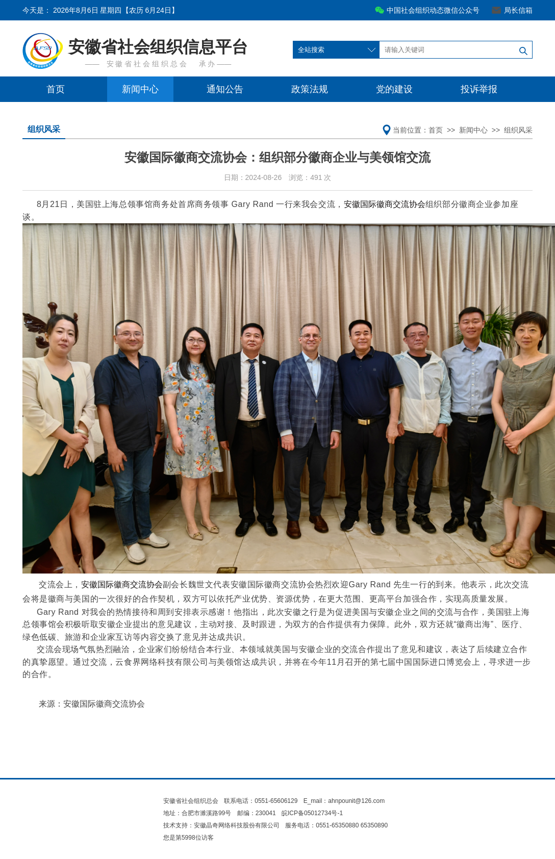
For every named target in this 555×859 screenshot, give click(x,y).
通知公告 (225, 89)
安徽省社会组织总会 (190, 800)
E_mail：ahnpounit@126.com (344, 800)
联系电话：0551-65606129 (261, 800)
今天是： (100, 10)
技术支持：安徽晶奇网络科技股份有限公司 (221, 825)
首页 (55, 89)
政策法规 (309, 89)
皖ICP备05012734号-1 (312, 813)
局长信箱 (518, 10)
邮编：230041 (256, 813)
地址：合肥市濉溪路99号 (197, 813)
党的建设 (394, 89)
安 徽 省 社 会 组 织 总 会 (147, 64)
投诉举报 (479, 89)
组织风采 (44, 129)
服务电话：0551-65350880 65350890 (336, 825)
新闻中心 (140, 89)
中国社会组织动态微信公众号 (433, 10)
